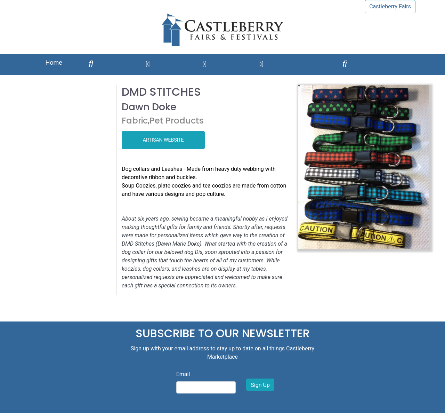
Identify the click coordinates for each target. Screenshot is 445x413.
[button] (308, 167)
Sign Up (260, 385)
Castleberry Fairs (390, 6)
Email (183, 374)
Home (53, 62)
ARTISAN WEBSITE (163, 140)
